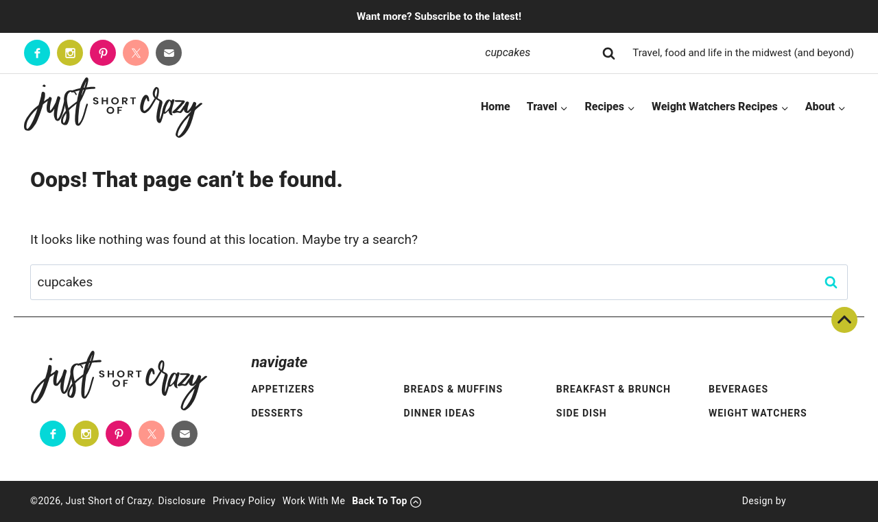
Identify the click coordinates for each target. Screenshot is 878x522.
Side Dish (581, 413)
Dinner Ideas (439, 413)
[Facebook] (37, 53)
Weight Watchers (758, 413)
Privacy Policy (244, 500)
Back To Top (844, 320)
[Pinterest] (103, 53)
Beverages (738, 389)
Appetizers (282, 389)
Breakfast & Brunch (613, 389)
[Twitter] (136, 53)
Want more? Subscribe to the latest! (439, 16)
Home (495, 106)
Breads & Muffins (453, 389)
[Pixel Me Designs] (817, 501)
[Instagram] (70, 53)
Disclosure (182, 500)
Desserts (277, 413)
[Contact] (169, 53)
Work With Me (314, 500)
